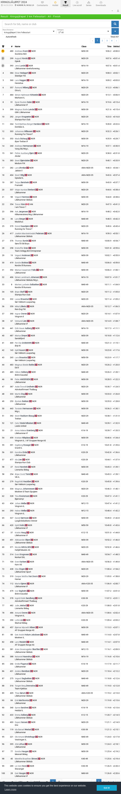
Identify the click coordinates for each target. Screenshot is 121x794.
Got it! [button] (107, 788)
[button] (110, 10)
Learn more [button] (10, 789)
